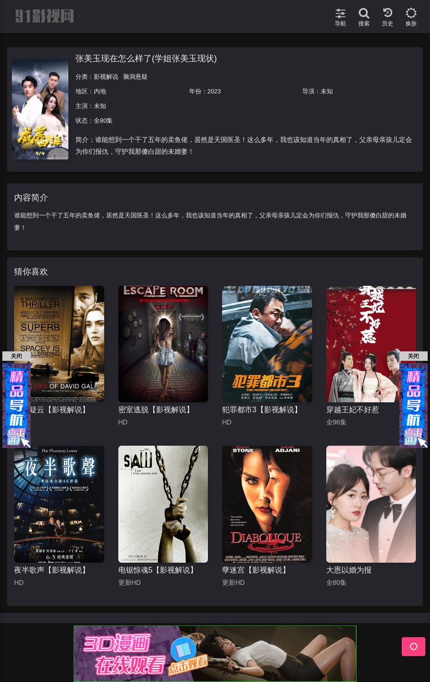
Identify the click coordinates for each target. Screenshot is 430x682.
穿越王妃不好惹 (352, 410)
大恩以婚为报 (349, 570)
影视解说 (106, 76)
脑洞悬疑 (135, 76)
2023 (214, 91)
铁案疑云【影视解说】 (52, 410)
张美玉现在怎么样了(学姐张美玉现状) (146, 58)
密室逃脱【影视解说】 (156, 410)
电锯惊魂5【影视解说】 (158, 570)
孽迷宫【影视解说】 (256, 570)
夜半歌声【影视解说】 (52, 570)
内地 (100, 91)
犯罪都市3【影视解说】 (262, 410)
